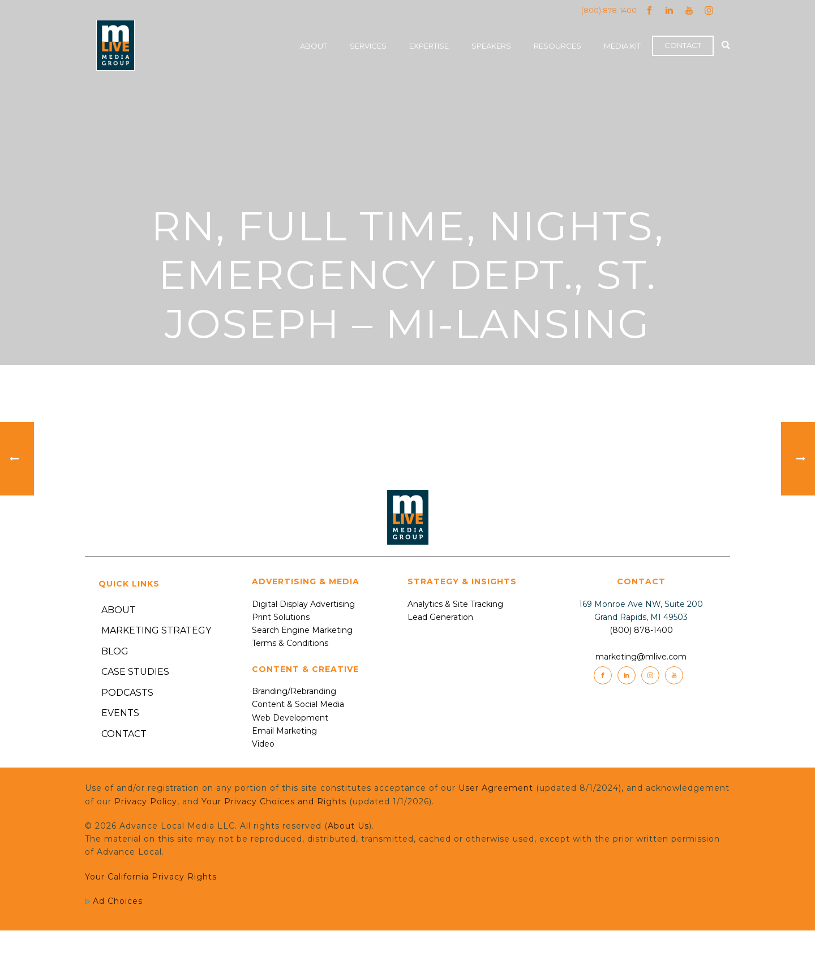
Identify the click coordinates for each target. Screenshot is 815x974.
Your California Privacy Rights (151, 877)
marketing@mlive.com (641, 657)
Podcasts (127, 692)
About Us (348, 826)
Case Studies (135, 671)
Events (120, 713)
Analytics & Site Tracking (455, 604)
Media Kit (622, 45)
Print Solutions (281, 617)
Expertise (429, 45)
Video (263, 744)
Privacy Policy (145, 801)
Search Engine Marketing (302, 630)
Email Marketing (284, 731)
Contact (682, 45)
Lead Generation (440, 617)
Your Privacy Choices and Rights (273, 801)
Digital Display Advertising (303, 604)
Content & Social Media (298, 704)
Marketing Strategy (156, 630)
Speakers (491, 45)
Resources (557, 45)
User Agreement (495, 788)
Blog (114, 651)
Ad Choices (114, 901)
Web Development (290, 718)
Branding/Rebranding (294, 691)
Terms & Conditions (290, 643)
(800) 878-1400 (609, 10)
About (313, 45)
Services (368, 45)
